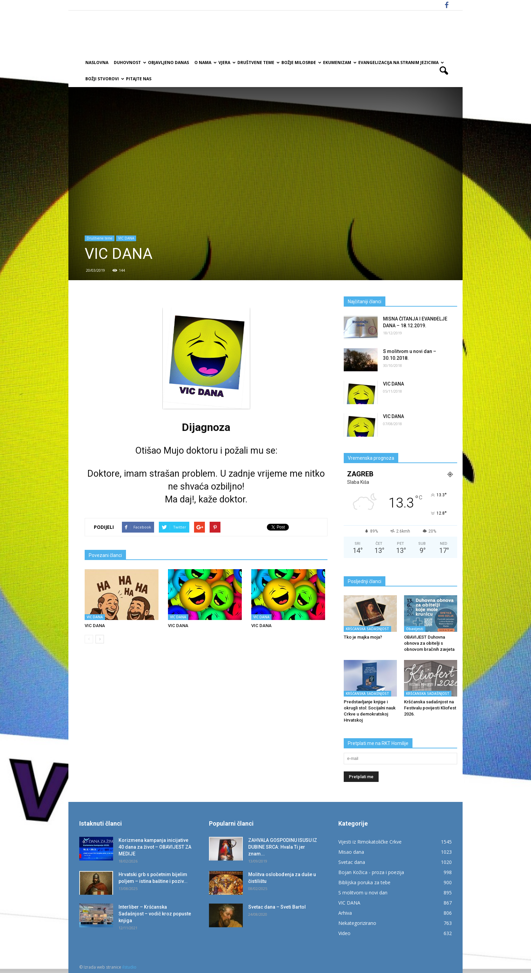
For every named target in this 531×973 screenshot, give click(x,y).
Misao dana (351, 852)
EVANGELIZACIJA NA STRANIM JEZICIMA (400, 62)
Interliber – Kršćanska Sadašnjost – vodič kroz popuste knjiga (155, 913)
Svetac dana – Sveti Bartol (277, 907)
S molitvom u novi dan (362, 892)
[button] (444, 71)
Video (344, 933)
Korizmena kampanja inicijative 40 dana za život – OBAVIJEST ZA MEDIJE (155, 846)
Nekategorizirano (357, 923)
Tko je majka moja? (363, 637)
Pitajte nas (138, 79)
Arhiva (345, 913)
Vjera (226, 62)
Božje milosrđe (300, 62)
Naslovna (96, 62)
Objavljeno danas (168, 62)
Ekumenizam (339, 62)
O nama (205, 62)
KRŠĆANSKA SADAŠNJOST (367, 628)
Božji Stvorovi (104, 79)
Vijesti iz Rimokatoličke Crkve (370, 842)
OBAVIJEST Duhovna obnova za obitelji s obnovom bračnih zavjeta (429, 643)
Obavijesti (414, 628)
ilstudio (129, 967)
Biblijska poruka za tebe (364, 882)
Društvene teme (258, 62)
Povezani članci (105, 555)
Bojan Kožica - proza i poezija (371, 872)
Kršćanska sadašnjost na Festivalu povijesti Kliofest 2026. (430, 708)
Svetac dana (351, 862)
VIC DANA (126, 238)
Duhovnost (129, 62)
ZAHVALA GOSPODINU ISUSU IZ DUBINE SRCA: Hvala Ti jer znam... (282, 846)
